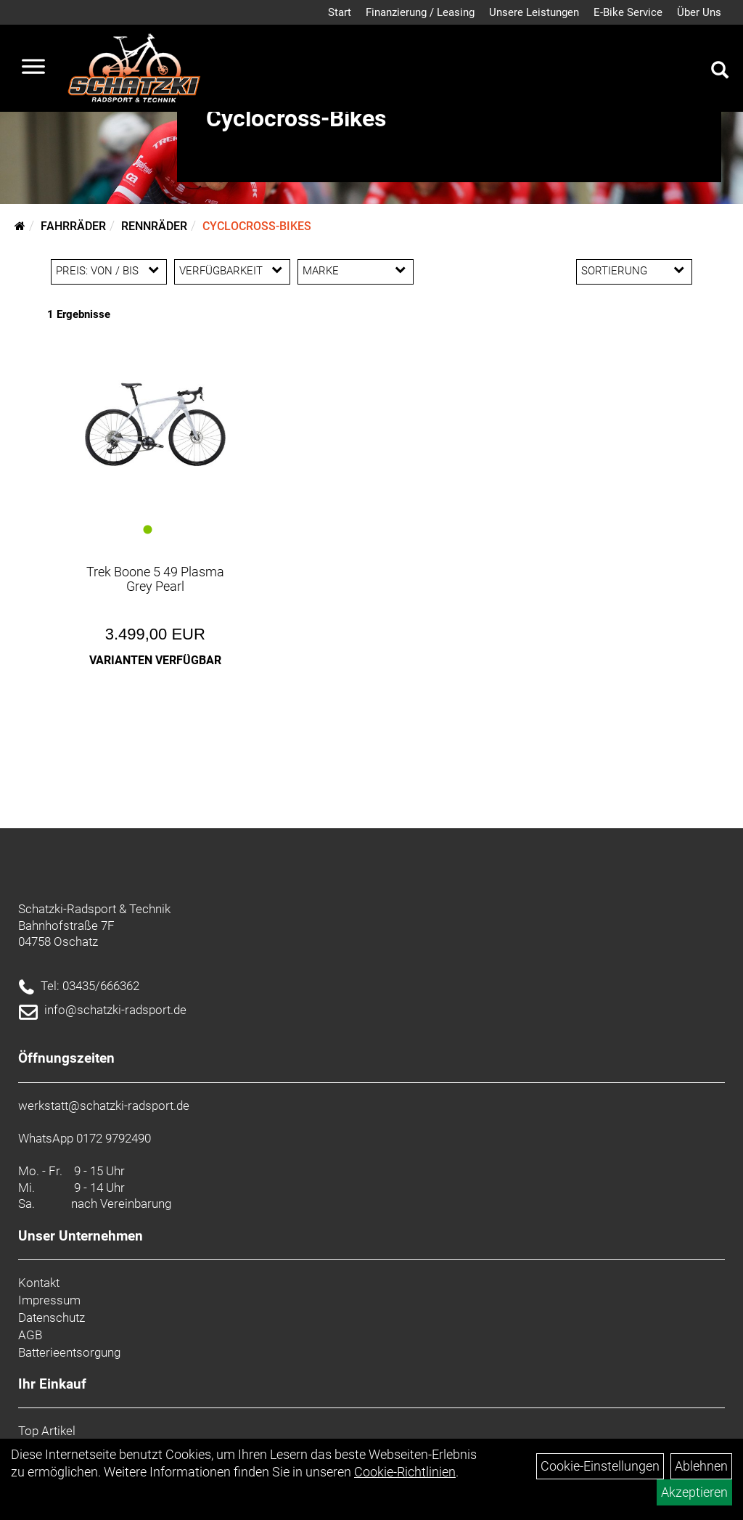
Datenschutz (51, 1317)
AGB (30, 1335)
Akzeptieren (694, 1492)
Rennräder (154, 226)
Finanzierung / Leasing (420, 12)
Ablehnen (701, 1466)
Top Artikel (46, 1430)
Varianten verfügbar (155, 660)
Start (339, 12)
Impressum (49, 1300)
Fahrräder (73, 226)
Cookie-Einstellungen (600, 1466)
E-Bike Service (628, 12)
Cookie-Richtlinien (405, 1471)
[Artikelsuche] (719, 72)
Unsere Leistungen (534, 12)
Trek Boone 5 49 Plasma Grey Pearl (155, 579)
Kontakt (38, 1282)
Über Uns (699, 12)
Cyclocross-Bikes (256, 226)
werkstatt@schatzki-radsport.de (103, 1105)
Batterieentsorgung (69, 1352)
